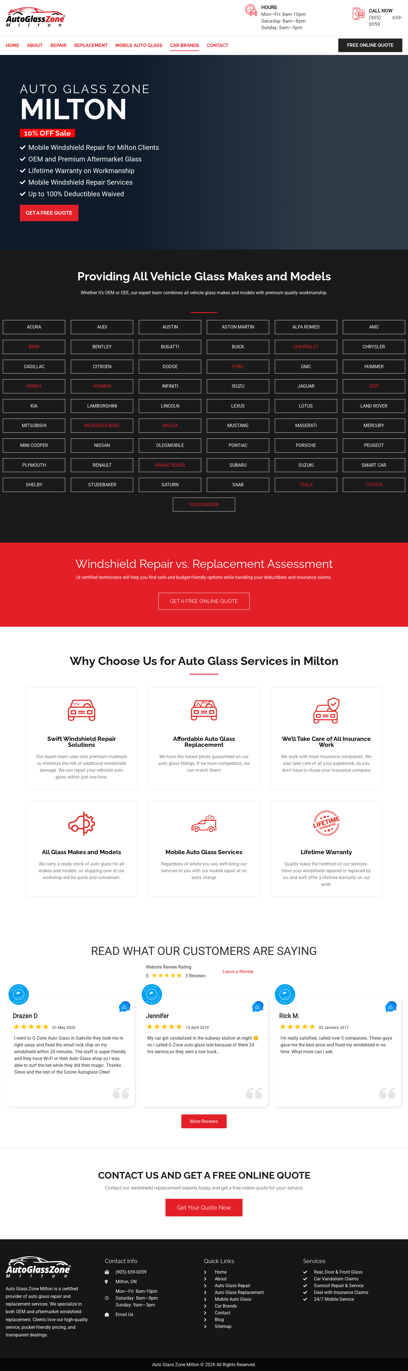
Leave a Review (238, 971)
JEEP (374, 386)
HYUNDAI (102, 386)
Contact (217, 45)
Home (12, 45)
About (35, 45)
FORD (238, 366)
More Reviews (204, 1121)
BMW (34, 346)
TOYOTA (373, 484)
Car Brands (184, 45)
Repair (58, 45)
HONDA (34, 386)
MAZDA (170, 425)
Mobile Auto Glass (138, 45)
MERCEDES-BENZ (102, 425)
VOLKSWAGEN (204, 504)
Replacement (91, 45)
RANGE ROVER (170, 465)
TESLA (306, 484)
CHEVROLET (305, 346)
